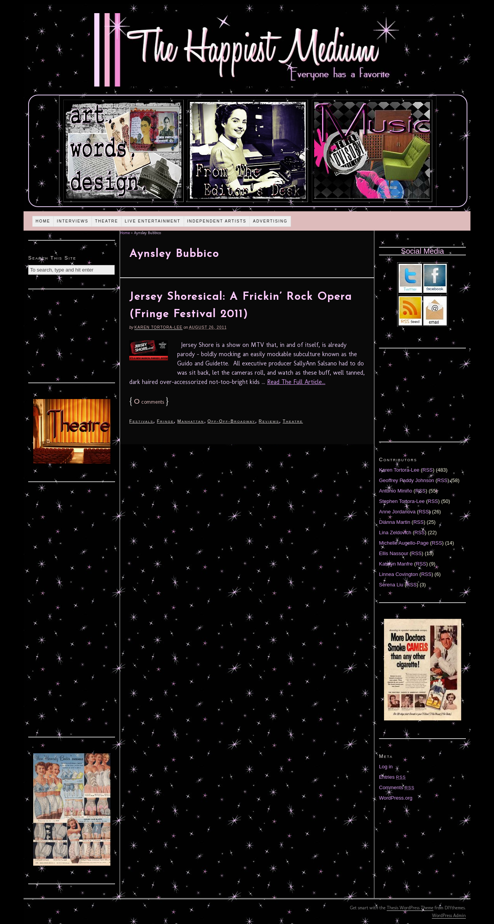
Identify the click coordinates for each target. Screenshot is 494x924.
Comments (396, 787)
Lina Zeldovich (395, 532)
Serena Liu (391, 585)
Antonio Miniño (395, 491)
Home (43, 221)
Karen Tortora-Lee (158, 327)
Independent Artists (217, 221)
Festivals (141, 421)
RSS (428, 470)
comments (149, 402)
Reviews (269, 421)
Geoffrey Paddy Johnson (406, 480)
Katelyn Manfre (396, 564)
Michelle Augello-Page (404, 543)
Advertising (270, 221)
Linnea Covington (398, 574)
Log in (385, 766)
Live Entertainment (153, 221)
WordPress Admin (449, 915)
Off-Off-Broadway (231, 421)
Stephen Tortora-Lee (402, 501)
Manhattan (190, 421)
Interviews (72, 221)
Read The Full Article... (296, 382)
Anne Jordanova (397, 512)
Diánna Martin (394, 522)
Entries (392, 777)
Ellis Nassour (393, 553)
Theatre (106, 221)
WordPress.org (395, 798)
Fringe (165, 421)
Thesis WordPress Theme (410, 907)
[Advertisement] (71, 335)
